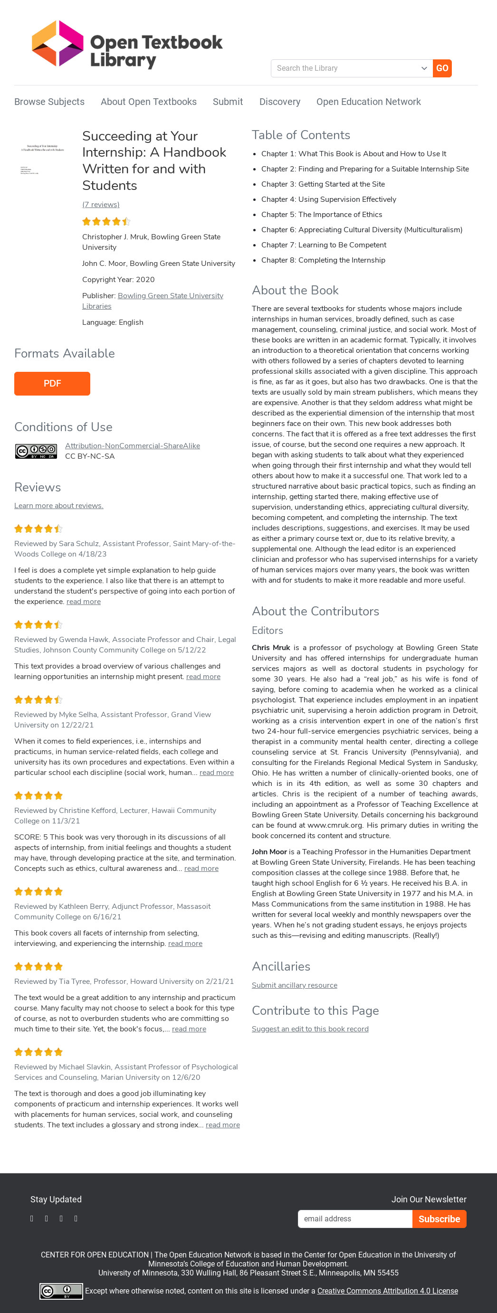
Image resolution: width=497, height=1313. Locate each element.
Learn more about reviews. (59, 506)
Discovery (279, 101)
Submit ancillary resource (294, 985)
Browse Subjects (49, 101)
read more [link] (84, 601)
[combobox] (348, 68)
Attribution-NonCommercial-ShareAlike (132, 446)
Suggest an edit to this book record (310, 1029)
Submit (228, 101)
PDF (52, 384)
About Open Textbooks (149, 101)
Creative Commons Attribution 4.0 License (387, 1290)
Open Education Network (368, 101)
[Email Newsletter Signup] (355, 1219)
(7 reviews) (101, 204)
